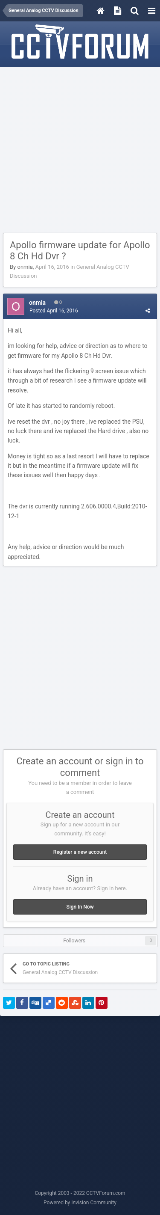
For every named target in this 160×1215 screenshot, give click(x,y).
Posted (53, 311)
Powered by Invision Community (80, 1203)
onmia (24, 267)
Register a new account (80, 852)
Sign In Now (79, 907)
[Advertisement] (80, 150)
